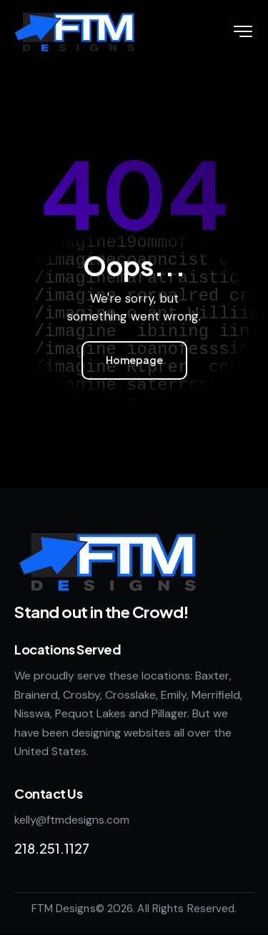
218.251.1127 (51, 848)
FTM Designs (63, 908)
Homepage (134, 359)
